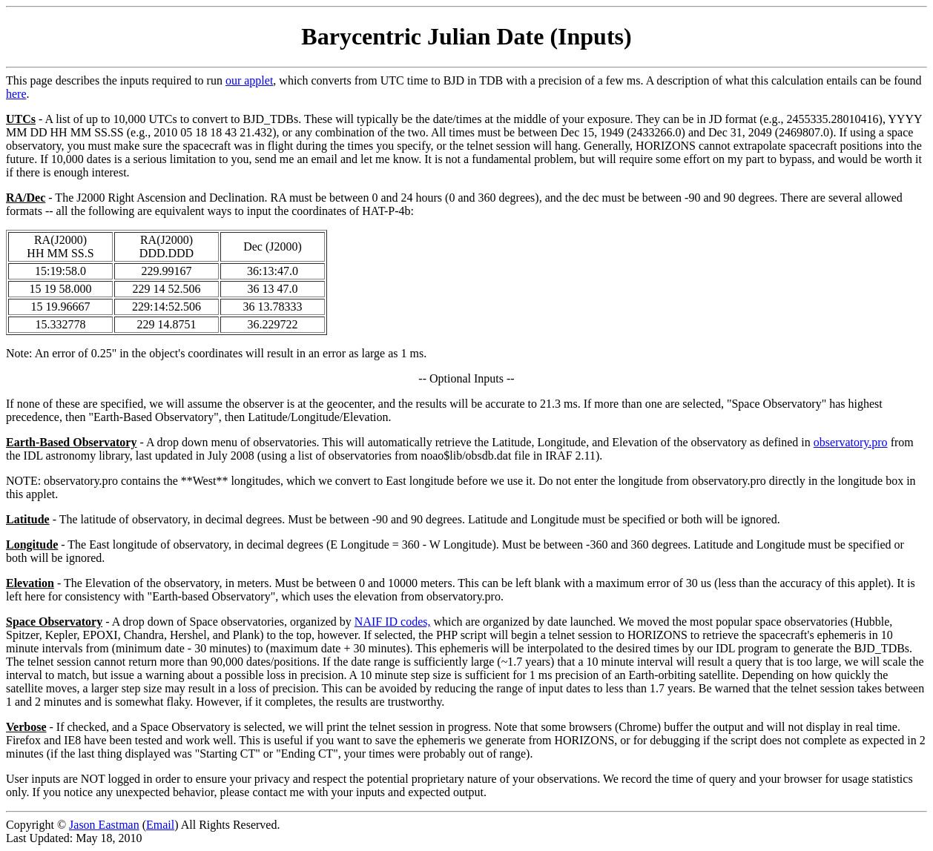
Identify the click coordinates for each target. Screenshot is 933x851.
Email (160, 824)
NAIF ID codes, (393, 621)
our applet (249, 80)
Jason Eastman (104, 824)
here (16, 93)
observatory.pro (851, 442)
